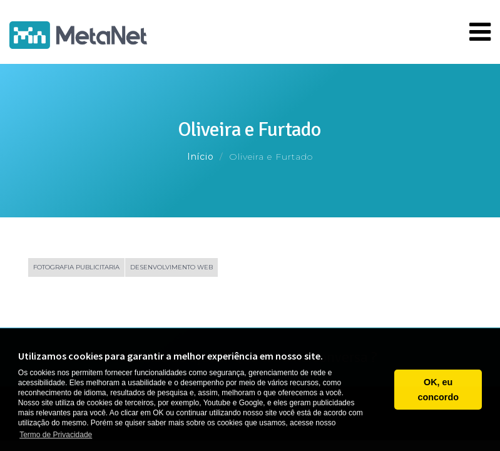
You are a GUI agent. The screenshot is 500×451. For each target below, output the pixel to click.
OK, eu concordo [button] (438, 389)
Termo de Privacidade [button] (55, 434)
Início (200, 156)
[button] (381, 390)
